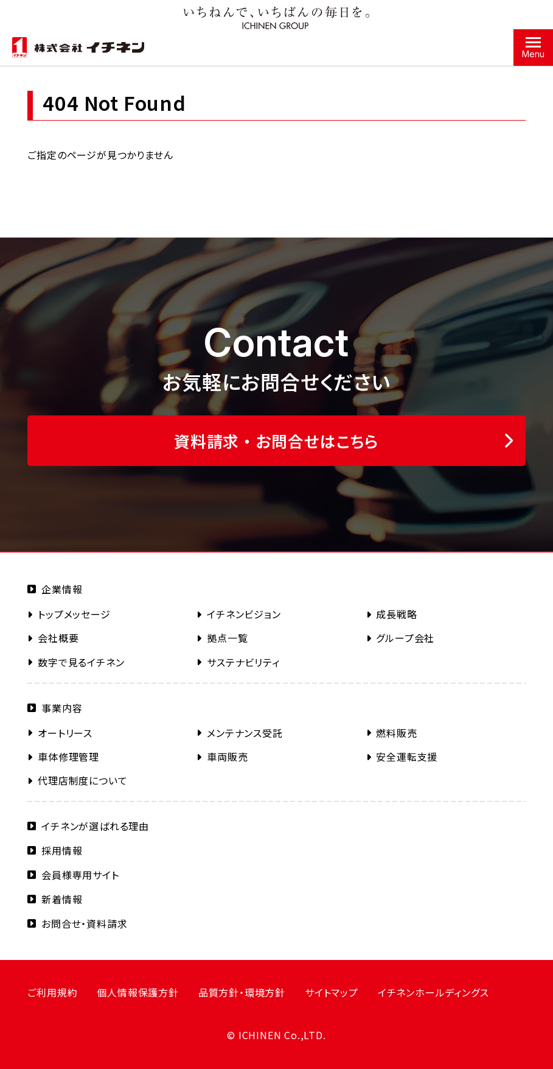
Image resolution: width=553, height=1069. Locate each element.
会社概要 (58, 637)
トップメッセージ (74, 614)
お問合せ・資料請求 (84, 923)
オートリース (65, 732)
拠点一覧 (227, 637)
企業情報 (61, 589)
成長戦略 (396, 614)
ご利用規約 (52, 992)
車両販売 (227, 756)
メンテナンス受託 (244, 732)
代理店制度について (82, 780)
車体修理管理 (68, 756)
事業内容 (61, 707)
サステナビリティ (243, 662)
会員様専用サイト (80, 874)
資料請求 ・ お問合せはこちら (276, 440)
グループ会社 (405, 637)
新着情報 (61, 899)
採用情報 (61, 850)
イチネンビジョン (243, 614)
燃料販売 (396, 732)
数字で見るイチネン (81, 662)
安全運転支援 (406, 756)
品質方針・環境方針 (241, 992)
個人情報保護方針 (137, 992)
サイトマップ (331, 992)
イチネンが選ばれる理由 (95, 826)
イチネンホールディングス (433, 992)
